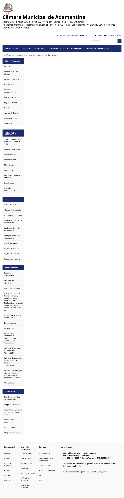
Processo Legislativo (35, 55)
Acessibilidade (78, 35)
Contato (91, 35)
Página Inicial (11, 49)
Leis (6, 199)
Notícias (7, 475)
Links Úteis (10, 391)
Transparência (12, 267)
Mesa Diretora (26, 463)
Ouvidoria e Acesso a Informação (47, 459)
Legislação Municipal (25, 486)
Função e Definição (8, 464)
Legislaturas (25, 458)
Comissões (25, 468)
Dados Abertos (45, 465)
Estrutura (8, 470)
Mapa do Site (65, 35)
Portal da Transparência (99, 49)
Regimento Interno (28, 473)
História (7, 458)
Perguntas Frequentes (34, 49)
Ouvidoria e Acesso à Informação (66, 49)
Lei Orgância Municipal (25, 479)
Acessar (118, 35)
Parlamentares (26, 453)
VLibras (100, 35)
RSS (40, 480)
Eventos (7, 480)
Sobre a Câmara (12, 61)
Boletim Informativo (47, 470)
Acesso (7, 453)
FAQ (40, 475)
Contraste (110, 35)
